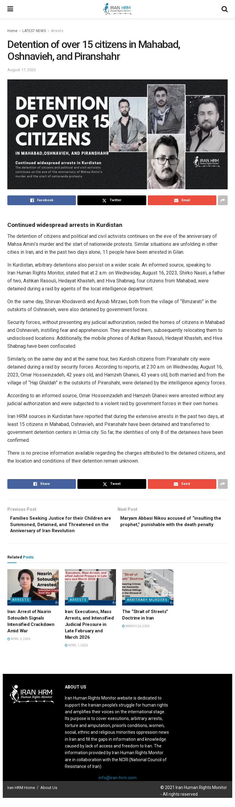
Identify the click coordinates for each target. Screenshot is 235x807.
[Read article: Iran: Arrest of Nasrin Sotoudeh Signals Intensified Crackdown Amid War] (33, 596)
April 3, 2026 (18, 648)
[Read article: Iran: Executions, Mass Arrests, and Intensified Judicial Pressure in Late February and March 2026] (90, 596)
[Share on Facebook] (41, 200)
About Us (48, 797)
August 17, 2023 (21, 69)
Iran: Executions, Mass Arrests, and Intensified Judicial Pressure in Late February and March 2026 (89, 633)
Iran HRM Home (21, 797)
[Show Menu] (10, 9)
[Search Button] (225, 9)
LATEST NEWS (34, 31)
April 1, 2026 (76, 654)
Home (12, 31)
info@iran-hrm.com (117, 786)
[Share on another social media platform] (223, 200)
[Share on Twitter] (111, 200)
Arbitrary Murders (147, 609)
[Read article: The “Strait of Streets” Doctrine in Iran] (147, 596)
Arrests (57, 31)
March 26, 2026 (136, 635)
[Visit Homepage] (117, 9)
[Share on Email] (182, 200)
